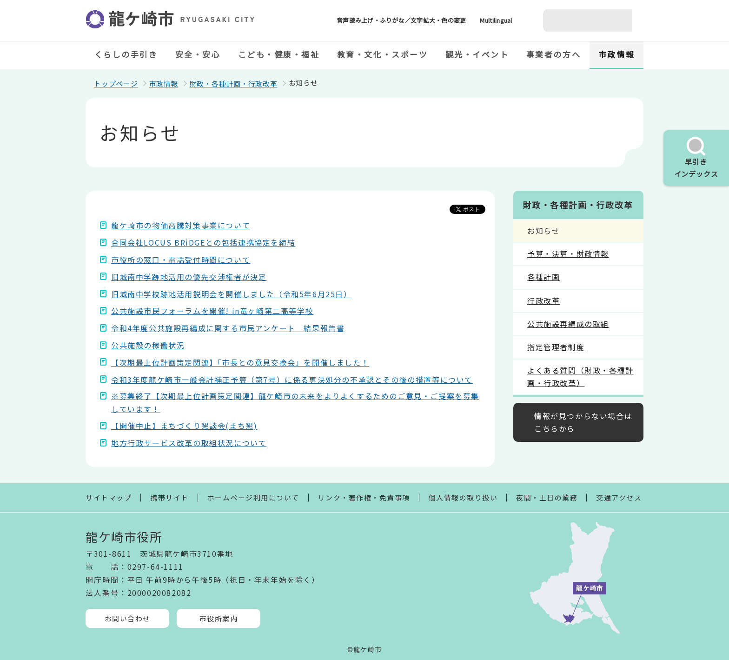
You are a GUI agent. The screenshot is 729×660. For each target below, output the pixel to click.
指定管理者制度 (555, 347)
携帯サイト (169, 497)
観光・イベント (477, 54)
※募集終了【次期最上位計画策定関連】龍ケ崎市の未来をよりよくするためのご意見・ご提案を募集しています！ (295, 402)
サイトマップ (109, 497)
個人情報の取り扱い (463, 497)
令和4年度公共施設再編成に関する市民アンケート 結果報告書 (228, 327)
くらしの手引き (126, 54)
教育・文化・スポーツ (382, 54)
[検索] (576, 20)
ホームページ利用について (253, 497)
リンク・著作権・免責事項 (364, 497)
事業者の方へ (553, 54)
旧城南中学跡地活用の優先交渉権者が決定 (188, 276)
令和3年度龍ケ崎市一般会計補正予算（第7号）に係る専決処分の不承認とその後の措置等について (292, 379)
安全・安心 (198, 54)
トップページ (116, 83)
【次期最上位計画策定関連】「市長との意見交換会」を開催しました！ (240, 362)
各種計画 (543, 276)
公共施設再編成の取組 (568, 323)
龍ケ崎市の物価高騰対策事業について (180, 225)
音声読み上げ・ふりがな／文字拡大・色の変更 (401, 20)
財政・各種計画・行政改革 (234, 83)
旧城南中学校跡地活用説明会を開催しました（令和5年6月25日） (231, 294)
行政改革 (543, 300)
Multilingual (496, 20)
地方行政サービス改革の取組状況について (188, 442)
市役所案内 (218, 618)
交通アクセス (619, 497)
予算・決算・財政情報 (568, 253)
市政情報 (616, 54)
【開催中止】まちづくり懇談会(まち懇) (184, 425)
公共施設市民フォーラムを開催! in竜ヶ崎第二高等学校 (212, 310)
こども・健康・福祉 (279, 54)
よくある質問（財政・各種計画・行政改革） (580, 376)
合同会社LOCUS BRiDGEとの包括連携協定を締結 (203, 242)
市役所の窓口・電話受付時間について (180, 259)
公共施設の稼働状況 (148, 345)
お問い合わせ (128, 618)
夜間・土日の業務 (546, 497)
